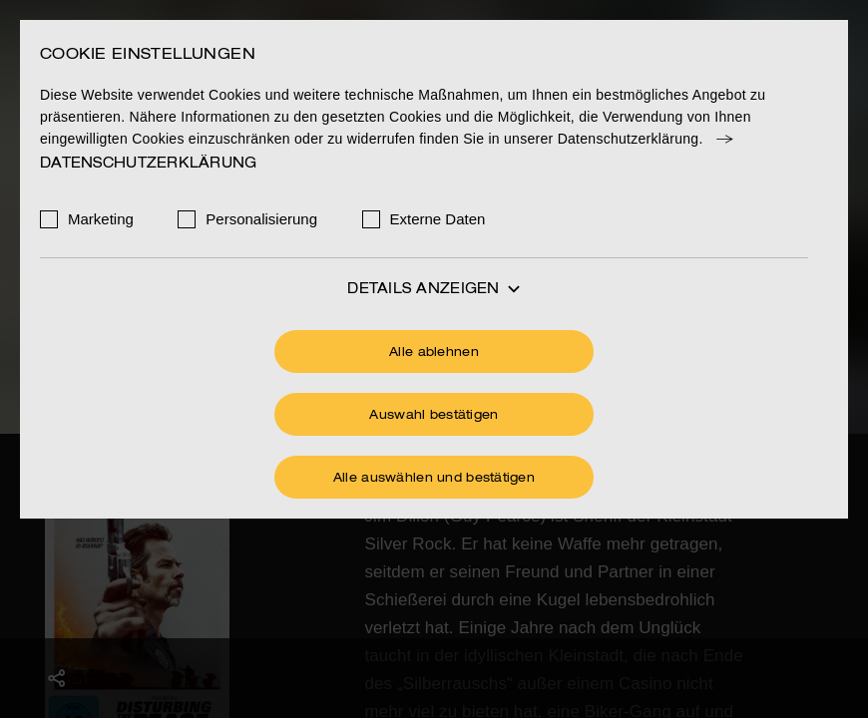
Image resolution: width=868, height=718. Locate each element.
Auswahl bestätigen (433, 416)
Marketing (101, 218)
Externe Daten (438, 218)
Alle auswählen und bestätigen (434, 479)
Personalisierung (261, 218)
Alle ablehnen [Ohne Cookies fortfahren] (434, 353)
